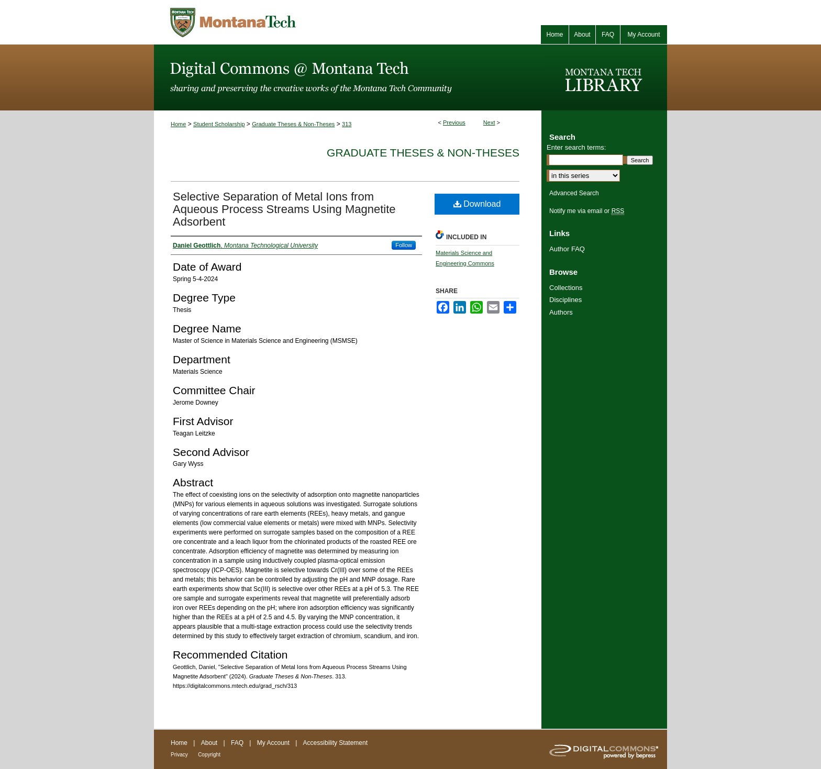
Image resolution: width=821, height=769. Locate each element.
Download (477, 203)
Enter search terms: (576, 147)
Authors (561, 312)
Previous (454, 122)
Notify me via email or (586, 211)
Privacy (179, 754)
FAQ (237, 742)
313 (346, 124)
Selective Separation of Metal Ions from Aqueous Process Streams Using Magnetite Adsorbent (284, 209)
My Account (273, 742)
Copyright (209, 754)
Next (489, 122)
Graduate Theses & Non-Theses (293, 124)
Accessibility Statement (335, 742)
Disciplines (565, 300)
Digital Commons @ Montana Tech (347, 77)
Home (178, 124)
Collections (566, 288)
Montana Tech (279, 22)
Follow (403, 245)
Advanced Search (574, 193)
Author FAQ (567, 249)
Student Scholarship (219, 124)
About (209, 742)
